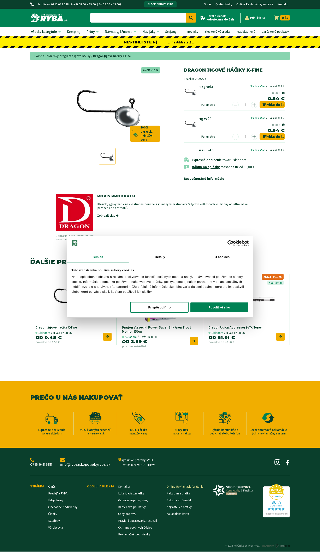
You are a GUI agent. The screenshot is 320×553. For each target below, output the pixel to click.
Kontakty (124, 488)
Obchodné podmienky (62, 508)
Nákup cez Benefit (179, 502)
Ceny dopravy (127, 515)
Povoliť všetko (219, 307)
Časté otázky (223, 4)
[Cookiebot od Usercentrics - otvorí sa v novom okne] (230, 243)
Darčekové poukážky (132, 508)
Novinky (188, 32)
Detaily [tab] (160, 257)
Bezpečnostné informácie (204, 179)
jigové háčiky (82, 56)
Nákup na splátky (206, 167)
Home (38, 56)
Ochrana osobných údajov (135, 529)
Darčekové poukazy (274, 32)
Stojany (167, 32)
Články (52, 515)
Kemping (73, 32)
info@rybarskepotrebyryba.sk (86, 463)
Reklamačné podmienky (134, 536)
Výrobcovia (55, 529)
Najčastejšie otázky (179, 508)
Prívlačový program (58, 56)
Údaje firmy (55, 502)
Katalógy (54, 522)
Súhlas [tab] (98, 257)
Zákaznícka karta (178, 515)
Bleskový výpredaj (214, 32)
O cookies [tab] (222, 257)
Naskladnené (243, 32)
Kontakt (282, 4)
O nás (207, 4)
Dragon (200, 79)
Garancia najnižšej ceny (133, 502)
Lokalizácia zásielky (131, 495)
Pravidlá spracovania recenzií (137, 522)
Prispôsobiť (159, 307)
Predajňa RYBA (57, 495)
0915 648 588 (41, 463)
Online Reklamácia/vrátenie (254, 4)
